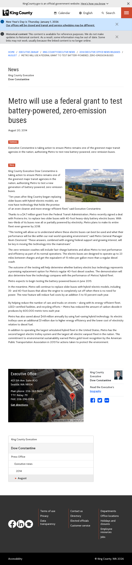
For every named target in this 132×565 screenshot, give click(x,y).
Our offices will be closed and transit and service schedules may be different (50, 25)
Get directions (19, 404)
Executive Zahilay (29, 52)
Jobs (103, 536)
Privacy (44, 515)
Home (11, 52)
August (12, 55)
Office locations (110, 515)
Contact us (76, 511)
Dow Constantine (23, 448)
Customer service (80, 525)
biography (95, 391)
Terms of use (47, 511)
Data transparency (47, 522)
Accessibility (15, 558)
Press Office (18, 456)
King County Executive (24, 439)
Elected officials (79, 520)
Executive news (23, 463)
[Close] (117, 24)
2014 (19, 471)
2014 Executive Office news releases (99, 52)
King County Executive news (59, 52)
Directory (75, 515)
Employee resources (106, 530)
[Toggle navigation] (126, 12)
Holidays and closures (108, 522)
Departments (108, 511)
